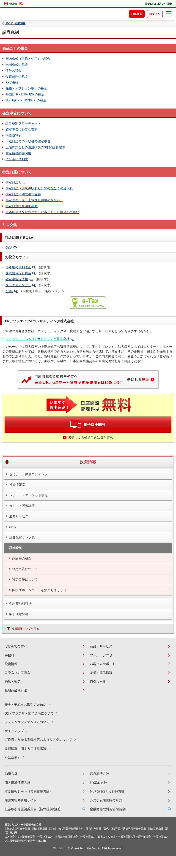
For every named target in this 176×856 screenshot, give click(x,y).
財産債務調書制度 (18, 153)
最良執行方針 (99, 773)
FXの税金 (12, 82)
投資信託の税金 (17, 76)
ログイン (154, 14)
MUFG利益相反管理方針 (107, 791)
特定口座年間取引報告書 (23, 194)
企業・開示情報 (101, 672)
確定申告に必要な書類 (22, 129)
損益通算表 (14, 135)
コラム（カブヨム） (19, 672)
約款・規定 (13, 681)
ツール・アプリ (101, 655)
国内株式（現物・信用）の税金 (28, 58)
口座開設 (136, 14)
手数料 (9, 655)
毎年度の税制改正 (21, 267)
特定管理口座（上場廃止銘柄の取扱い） (34, 200)
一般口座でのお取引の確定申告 (28, 141)
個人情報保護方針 (17, 782)
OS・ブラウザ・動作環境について (29, 713)
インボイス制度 (17, 159)
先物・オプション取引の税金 (26, 88)
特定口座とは (15, 182)
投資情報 (11, 664)
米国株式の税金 (17, 64)
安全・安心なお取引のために (25, 704)
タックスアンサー (21, 285)
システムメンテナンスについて (27, 722)
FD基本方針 (98, 782)
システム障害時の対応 (106, 800)
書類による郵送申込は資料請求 (90, 437)
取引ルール (98, 681)
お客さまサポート (103, 664)
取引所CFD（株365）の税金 (26, 100)
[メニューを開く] (168, 14)
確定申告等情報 (19, 279)
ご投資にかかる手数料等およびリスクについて (38, 739)
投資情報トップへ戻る (25, 628)
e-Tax (12, 291)
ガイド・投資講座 (15, 23)
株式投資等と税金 (21, 273)
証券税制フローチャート (23, 123)
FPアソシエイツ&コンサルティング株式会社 (40, 339)
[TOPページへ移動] (158, 4)
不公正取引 (13, 757)
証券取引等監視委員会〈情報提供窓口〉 (33, 809)
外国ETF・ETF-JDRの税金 (25, 94)
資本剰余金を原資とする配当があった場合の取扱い (42, 212)
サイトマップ (14, 731)
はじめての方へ (16, 646)
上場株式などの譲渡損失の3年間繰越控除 (35, 147)
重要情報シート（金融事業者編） (29, 791)
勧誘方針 (11, 773)
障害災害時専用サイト (21, 800)
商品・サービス (101, 646)
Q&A (11, 247)
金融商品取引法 (16, 690)
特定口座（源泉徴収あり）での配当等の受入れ (39, 188)
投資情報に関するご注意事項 (25, 748)
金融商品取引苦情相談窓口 (109, 809)
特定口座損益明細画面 (22, 206)
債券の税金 (14, 70)
